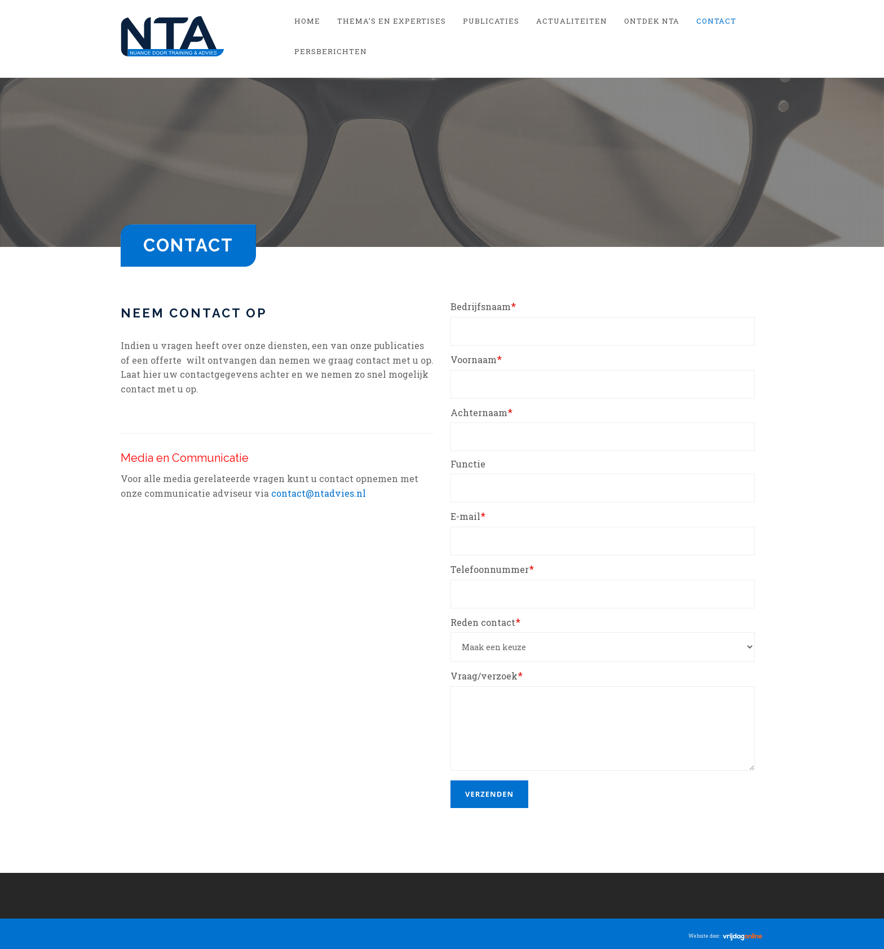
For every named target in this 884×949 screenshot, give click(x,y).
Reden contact (485, 622)
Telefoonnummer (492, 569)
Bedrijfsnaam (483, 306)
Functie (467, 464)
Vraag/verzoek (486, 675)
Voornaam (476, 359)
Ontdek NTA (651, 21)
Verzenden (489, 794)
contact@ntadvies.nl (318, 493)
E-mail (467, 516)
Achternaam (481, 412)
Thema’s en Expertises (391, 21)
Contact (716, 21)
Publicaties (491, 21)
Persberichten (330, 51)
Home (307, 21)
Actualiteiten (571, 21)
